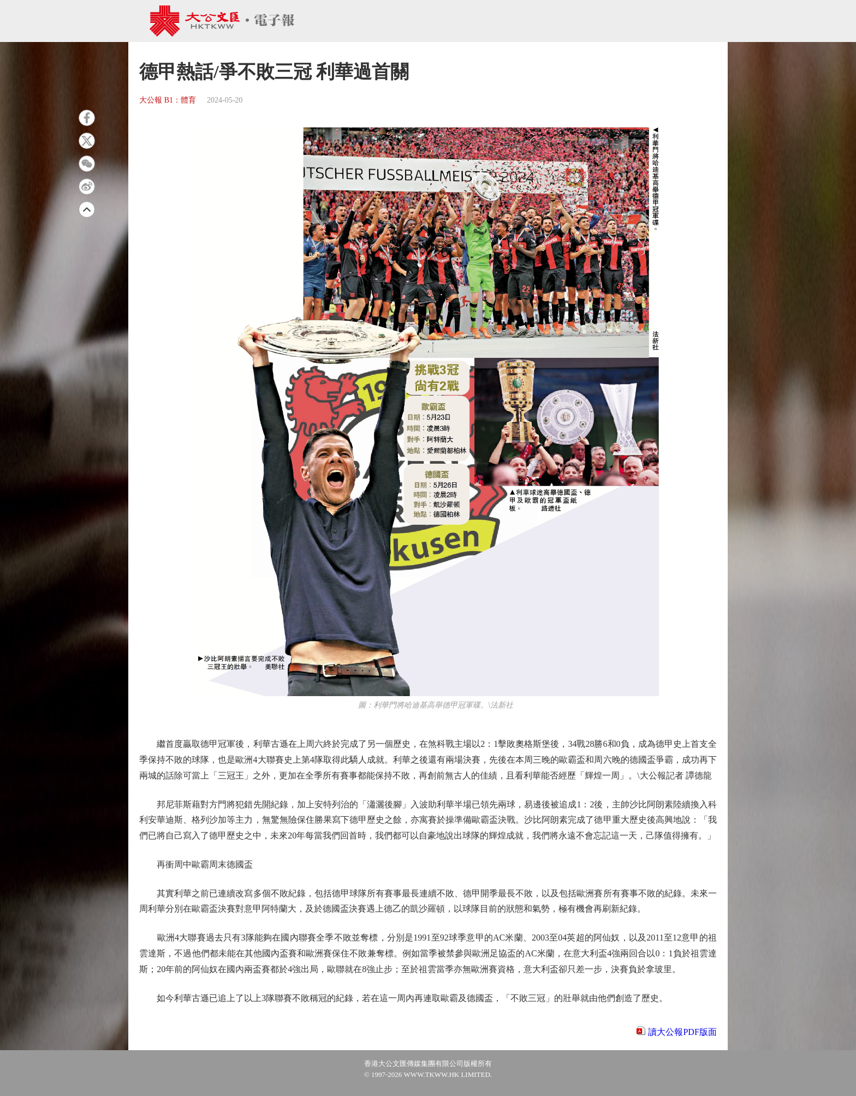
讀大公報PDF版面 (682, 1032)
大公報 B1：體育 (167, 100)
